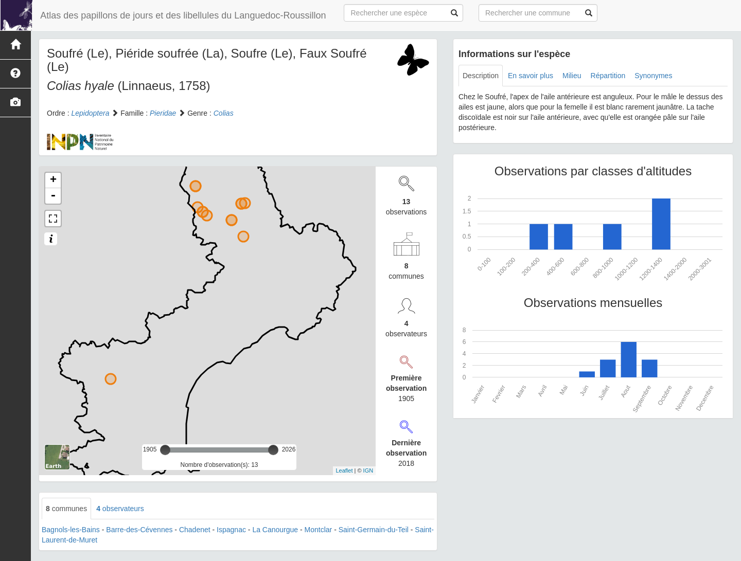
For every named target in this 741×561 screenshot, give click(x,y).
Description (481, 75)
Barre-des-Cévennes (139, 530)
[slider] (165, 450)
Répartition (608, 75)
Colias (224, 113)
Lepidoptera (90, 113)
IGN (368, 470)
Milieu (571, 75)
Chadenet (194, 530)
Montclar (318, 530)
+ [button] (53, 180)
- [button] (53, 196)
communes (66, 508)
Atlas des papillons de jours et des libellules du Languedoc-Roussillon (182, 15)
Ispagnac (231, 530)
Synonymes (653, 75)
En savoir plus (530, 75)
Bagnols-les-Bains (71, 530)
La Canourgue (275, 530)
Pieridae (163, 113)
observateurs (120, 508)
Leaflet (344, 470)
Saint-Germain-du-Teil (374, 530)
